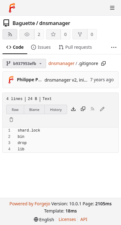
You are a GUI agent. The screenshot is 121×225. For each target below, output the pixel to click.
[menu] (44, 219)
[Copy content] (83, 109)
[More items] (113, 47)
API (83, 219)
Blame (34, 109)
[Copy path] (103, 63)
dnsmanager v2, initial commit (76, 80)
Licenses (67, 219)
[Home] (12, 7)
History (56, 109)
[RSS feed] (10, 34)
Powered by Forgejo (29, 204)
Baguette (24, 23)
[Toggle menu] (112, 7)
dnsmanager (54, 23)
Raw (15, 109)
